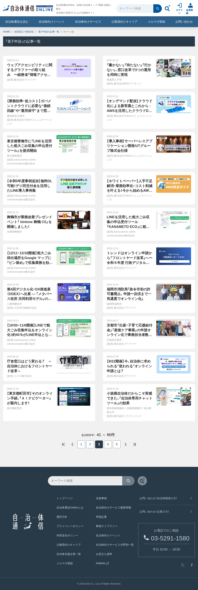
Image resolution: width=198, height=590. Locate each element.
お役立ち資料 (104, 554)
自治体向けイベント (52, 21)
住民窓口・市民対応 (24, 31)
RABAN (102, 563)
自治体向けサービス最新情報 (113, 507)
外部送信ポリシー (67, 535)
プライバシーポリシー (70, 526)
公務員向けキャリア (124, 21)
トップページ (64, 498)
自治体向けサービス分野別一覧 (115, 544)
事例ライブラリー (107, 526)
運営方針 (61, 516)
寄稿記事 (101, 516)
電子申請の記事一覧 (48, 31)
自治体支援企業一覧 (68, 554)
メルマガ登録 (156, 21)
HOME (6, 31)
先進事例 (101, 498)
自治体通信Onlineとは (69, 507)
